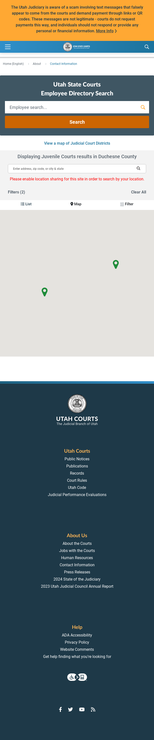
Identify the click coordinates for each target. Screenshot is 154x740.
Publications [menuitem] (77, 466)
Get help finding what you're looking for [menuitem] (77, 656)
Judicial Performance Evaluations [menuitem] (77, 494)
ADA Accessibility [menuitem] (77, 635)
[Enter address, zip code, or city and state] (77, 166)
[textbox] (77, 168)
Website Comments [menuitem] (77, 649)
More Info (105, 31)
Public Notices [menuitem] (77, 459)
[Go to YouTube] (81, 709)
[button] (138, 168)
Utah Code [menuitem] (77, 487)
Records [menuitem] (77, 473)
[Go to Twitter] (70, 709)
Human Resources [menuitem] (77, 557)
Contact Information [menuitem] (77, 565)
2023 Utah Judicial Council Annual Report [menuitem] (77, 586)
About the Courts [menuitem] (77, 543)
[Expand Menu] (8, 47)
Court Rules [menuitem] (77, 480)
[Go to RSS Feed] (93, 709)
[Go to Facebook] (60, 709)
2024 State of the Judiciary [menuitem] (77, 579)
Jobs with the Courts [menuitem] (77, 550)
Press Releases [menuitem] (77, 572)
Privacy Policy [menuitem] (77, 642)
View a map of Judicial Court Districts (77, 143)
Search (77, 122)
